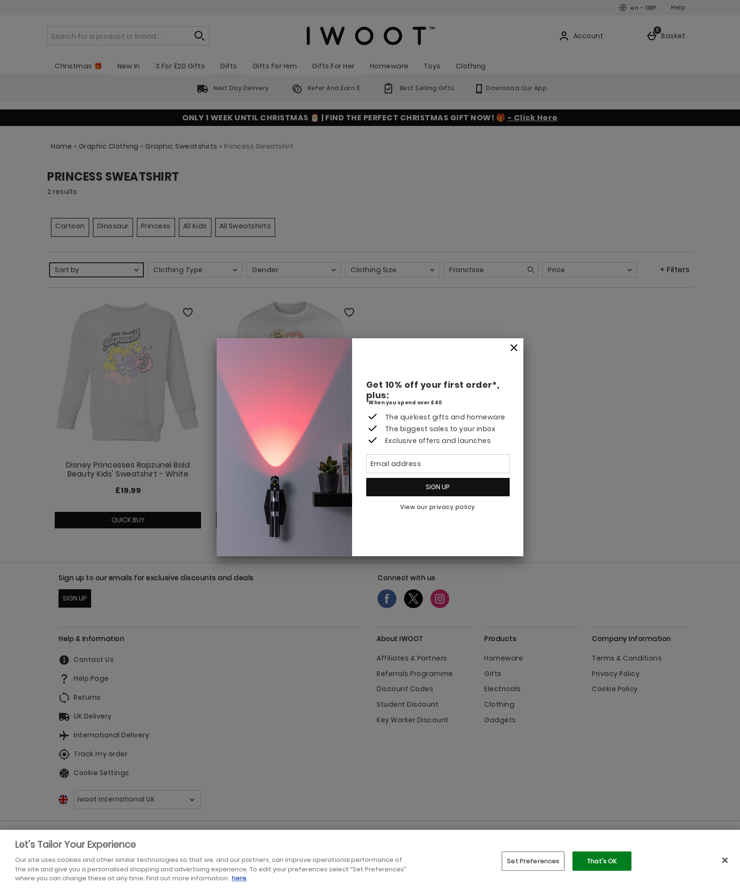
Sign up (438, 487)
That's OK (602, 860)
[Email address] (438, 463)
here (239, 878)
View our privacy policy (437, 507)
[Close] (514, 348)
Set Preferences (533, 860)
